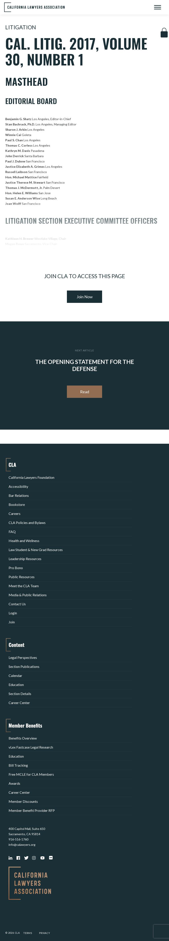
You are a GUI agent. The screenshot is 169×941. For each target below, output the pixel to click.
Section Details (20, 693)
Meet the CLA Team (24, 586)
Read (84, 391)
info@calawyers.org (22, 844)
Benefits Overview (23, 738)
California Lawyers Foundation (31, 477)
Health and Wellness (24, 541)
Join (12, 622)
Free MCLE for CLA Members (31, 774)
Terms (27, 933)
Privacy (44, 933)
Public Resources (22, 577)
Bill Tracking (18, 765)
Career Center (19, 703)
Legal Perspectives (23, 657)
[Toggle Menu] (157, 7)
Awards (14, 783)
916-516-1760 (18, 839)
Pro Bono (16, 568)
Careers (14, 513)
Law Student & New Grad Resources (36, 550)
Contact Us (17, 604)
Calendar (15, 675)
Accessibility (18, 486)
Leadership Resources (25, 559)
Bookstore (17, 504)
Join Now (85, 296)
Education (16, 684)
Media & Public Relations (28, 595)
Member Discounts (23, 801)
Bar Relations (19, 495)
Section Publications (24, 666)
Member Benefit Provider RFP (32, 810)
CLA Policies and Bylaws (27, 522)
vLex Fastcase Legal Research (31, 747)
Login (13, 613)
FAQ (12, 531)
